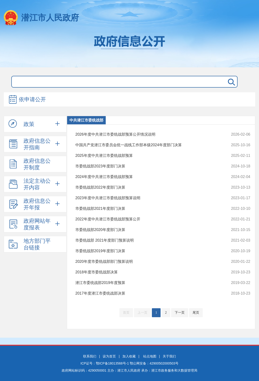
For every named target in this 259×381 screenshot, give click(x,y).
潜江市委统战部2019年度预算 (146, 283)
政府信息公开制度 (29, 164)
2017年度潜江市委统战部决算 (146, 293)
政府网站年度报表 (29, 224)
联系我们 (89, 356)
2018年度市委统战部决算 (146, 272)
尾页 (196, 312)
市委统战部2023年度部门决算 (146, 166)
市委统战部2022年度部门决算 (146, 187)
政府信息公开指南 (29, 144)
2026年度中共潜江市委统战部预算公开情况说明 (146, 134)
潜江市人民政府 (50, 17)
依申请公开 (27, 100)
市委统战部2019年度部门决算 (146, 251)
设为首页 (109, 356)
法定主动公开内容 (29, 184)
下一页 (180, 312)
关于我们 (169, 356)
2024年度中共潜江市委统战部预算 (146, 177)
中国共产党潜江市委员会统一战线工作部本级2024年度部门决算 (146, 145)
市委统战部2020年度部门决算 (146, 230)
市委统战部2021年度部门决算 (146, 208)
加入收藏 (129, 356)
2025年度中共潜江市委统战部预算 (146, 155)
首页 (126, 312)
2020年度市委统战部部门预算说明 (146, 261)
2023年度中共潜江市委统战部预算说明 (146, 198)
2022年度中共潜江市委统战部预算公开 (146, 219)
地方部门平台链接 (29, 244)
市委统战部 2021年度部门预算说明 (146, 240)
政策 (21, 124)
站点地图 (149, 356)
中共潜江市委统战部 (86, 120)
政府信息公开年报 (29, 204)
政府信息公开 (129, 49)
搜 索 (230, 81)
